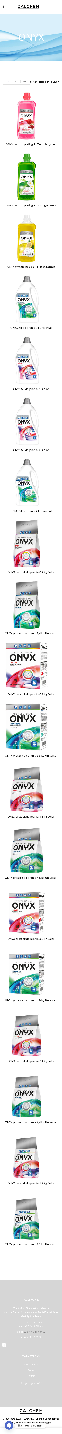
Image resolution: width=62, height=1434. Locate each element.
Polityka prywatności (31, 1383)
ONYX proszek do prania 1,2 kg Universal (31, 1244)
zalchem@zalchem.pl (35, 1331)
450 (24, 81)
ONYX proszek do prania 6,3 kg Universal (31, 755)
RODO (31, 1389)
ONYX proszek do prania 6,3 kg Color (31, 694)
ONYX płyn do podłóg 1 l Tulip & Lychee (31, 144)
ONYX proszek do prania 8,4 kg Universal (31, 633)
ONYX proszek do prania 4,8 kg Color (31, 816)
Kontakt (31, 1376)
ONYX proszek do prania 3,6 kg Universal (31, 1000)
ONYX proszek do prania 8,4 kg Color (31, 572)
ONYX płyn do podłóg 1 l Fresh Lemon (31, 266)
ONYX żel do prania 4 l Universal (31, 511)
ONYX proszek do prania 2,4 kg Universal (31, 1122)
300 (16, 81)
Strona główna (31, 1364)
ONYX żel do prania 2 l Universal (31, 327)
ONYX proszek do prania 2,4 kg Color (31, 1061)
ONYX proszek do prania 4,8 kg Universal (31, 878)
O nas (31, 1370)
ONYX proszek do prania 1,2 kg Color (31, 1183)
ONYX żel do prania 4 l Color (31, 450)
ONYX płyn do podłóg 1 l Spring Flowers (31, 205)
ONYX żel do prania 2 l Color (31, 389)
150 (8, 81)
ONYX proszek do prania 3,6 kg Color (31, 939)
